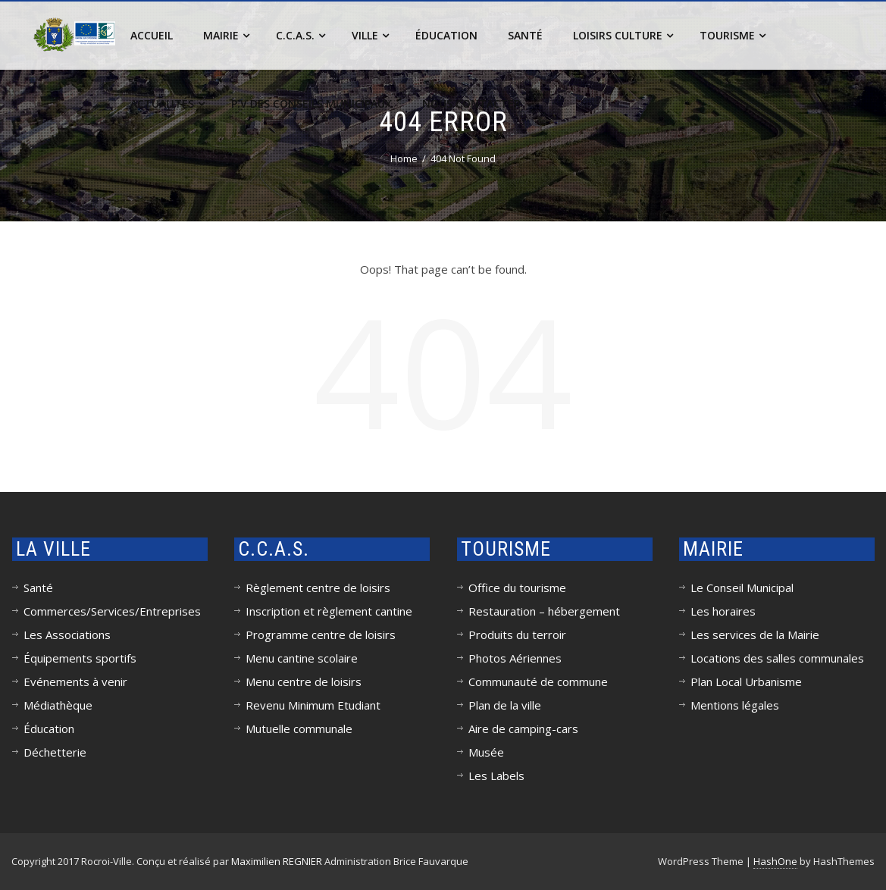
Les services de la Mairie (754, 634)
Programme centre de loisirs (321, 634)
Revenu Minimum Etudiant (313, 705)
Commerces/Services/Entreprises (112, 611)
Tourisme (732, 35)
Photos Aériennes (515, 658)
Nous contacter (471, 103)
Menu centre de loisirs (304, 681)
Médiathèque (57, 705)
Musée (486, 752)
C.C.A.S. (300, 35)
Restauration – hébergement (544, 611)
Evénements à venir (75, 681)
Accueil (151, 35)
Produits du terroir (517, 634)
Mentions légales (734, 705)
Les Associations (67, 634)
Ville (370, 35)
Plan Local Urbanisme (746, 681)
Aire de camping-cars (523, 728)
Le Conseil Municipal (742, 587)
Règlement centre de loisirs (318, 587)
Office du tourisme (517, 587)
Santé (525, 35)
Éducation (446, 35)
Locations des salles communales (777, 658)
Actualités (167, 103)
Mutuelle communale (299, 728)
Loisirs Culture (623, 35)
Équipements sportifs (79, 658)
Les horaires (723, 611)
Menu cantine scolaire (302, 658)
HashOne (775, 861)
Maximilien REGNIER (276, 861)
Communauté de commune (538, 681)
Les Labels (496, 775)
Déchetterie (54, 752)
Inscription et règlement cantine (329, 611)
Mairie (226, 35)
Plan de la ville (504, 705)
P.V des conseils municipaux (311, 103)
